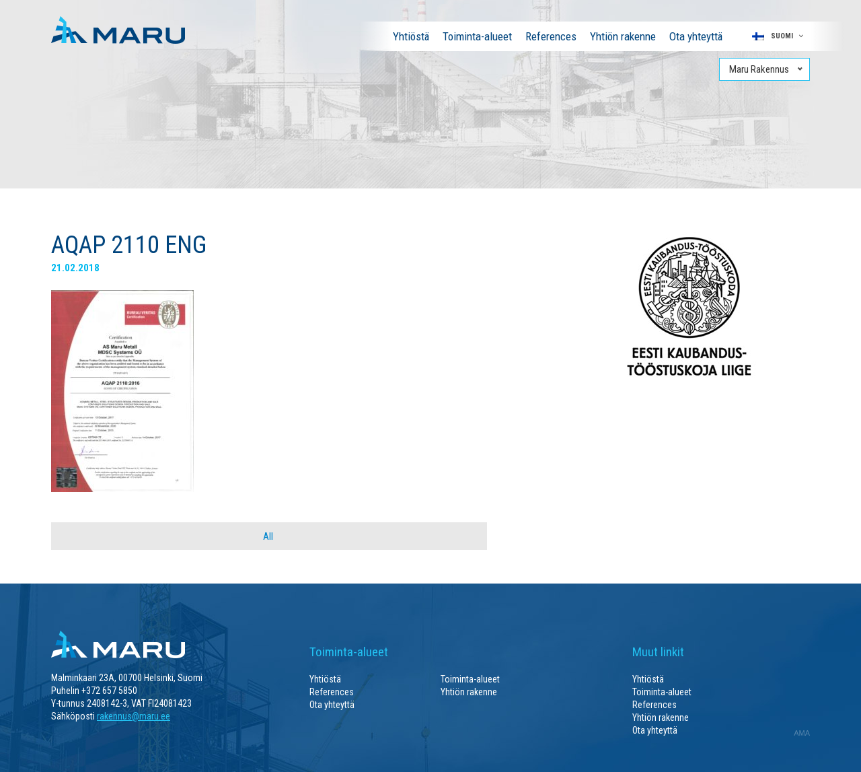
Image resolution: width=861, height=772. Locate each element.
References (550, 36)
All (268, 536)
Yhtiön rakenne (623, 36)
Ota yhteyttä (695, 36)
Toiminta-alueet (477, 36)
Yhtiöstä (411, 36)
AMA (802, 733)
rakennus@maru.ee (133, 716)
